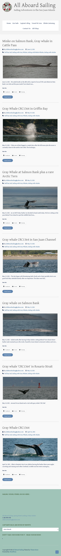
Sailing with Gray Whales (19, 52)
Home (9, 23)
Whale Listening (49, 23)
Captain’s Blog (25, 23)
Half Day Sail (8, 116)
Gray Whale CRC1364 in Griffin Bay (25, 108)
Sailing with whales (50, 52)
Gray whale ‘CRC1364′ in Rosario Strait (27, 366)
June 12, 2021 (31, 49)
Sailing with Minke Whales (36, 52)
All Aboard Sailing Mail (57, 15)
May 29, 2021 (31, 113)
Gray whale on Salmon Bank (20, 303)
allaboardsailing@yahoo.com (15, 49)
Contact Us (26, 29)
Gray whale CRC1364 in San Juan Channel (29, 239)
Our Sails (15, 23)
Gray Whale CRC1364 (15, 428)
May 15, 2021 (31, 307)
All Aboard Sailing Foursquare (54, 15)
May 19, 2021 (31, 244)
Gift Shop (35, 29)
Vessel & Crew (37, 23)
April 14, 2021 (31, 432)
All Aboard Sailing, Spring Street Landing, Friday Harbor (19, 516)
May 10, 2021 (31, 370)
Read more (7, 97)
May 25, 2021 (31, 180)
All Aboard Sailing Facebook (51, 15)
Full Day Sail (8, 52)
